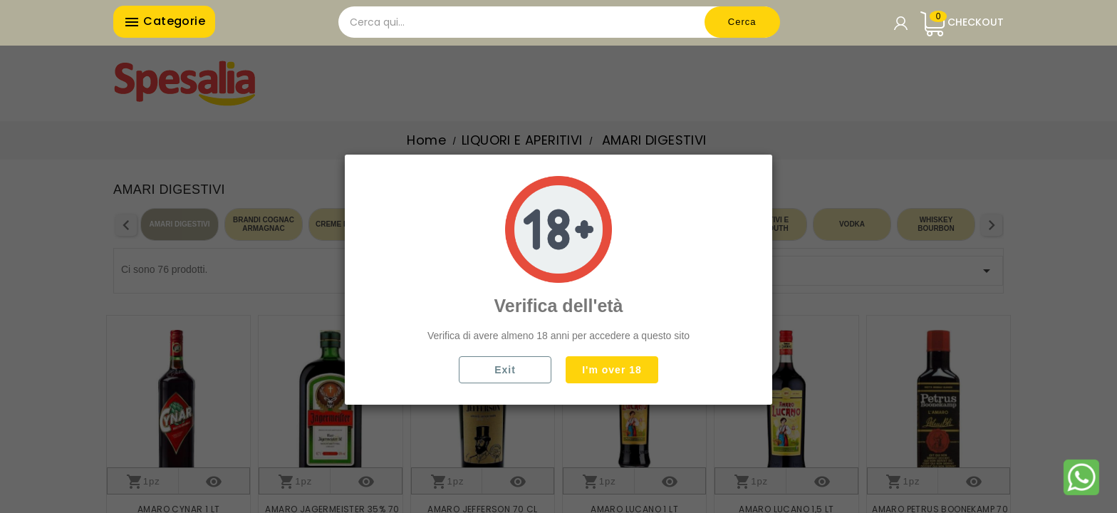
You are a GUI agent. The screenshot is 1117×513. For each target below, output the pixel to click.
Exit (505, 369)
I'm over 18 (612, 369)
